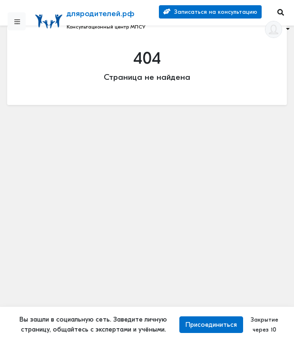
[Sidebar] (17, 21)
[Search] (280, 12)
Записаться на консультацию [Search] (210, 12)
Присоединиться (211, 325)
